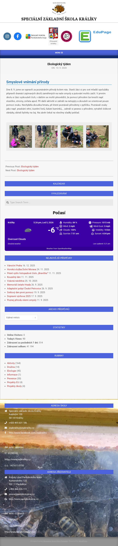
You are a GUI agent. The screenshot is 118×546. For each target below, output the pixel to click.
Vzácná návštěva (15, 281)
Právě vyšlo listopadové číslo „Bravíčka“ (27, 273)
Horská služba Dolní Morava (21, 269)
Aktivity (11, 363)
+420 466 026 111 (18, 489)
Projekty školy (14, 386)
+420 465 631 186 (18, 422)
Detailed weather (14, 244)
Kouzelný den (14, 277)
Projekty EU (13, 382)
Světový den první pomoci (20, 292)
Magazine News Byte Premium (55, 541)
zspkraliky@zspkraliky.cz (21, 427)
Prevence (11, 378)
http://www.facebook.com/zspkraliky (28, 432)
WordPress (83, 541)
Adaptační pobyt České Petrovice (24, 288)
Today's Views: (15, 338)
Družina (11, 367)
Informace (12, 374)
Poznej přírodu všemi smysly (21, 300)
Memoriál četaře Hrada (19, 284)
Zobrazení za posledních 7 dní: (23, 342)
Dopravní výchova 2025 (19, 296)
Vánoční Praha (14, 265)
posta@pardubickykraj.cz (22, 494)
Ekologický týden (30, 166)
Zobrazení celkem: (17, 346)
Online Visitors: (15, 335)
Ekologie (11, 370)
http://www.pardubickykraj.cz (23, 499)
